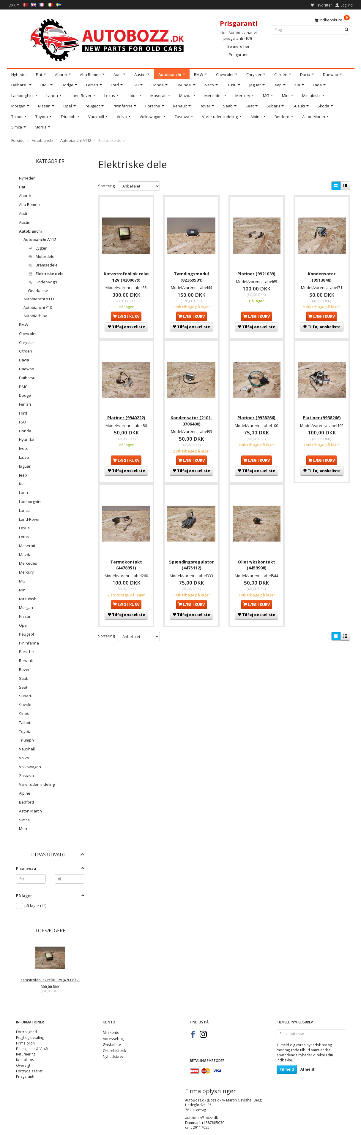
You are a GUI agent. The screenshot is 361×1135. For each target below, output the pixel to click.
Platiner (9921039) (256, 272)
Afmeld (307, 1069)
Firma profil (26, 1043)
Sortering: (107, 185)
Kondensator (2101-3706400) (191, 418)
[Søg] (347, 30)
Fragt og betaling (30, 1037)
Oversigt (23, 1065)
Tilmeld (287, 1069)
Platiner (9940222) (126, 415)
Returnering (25, 1054)
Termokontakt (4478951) (126, 561)
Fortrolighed (26, 1031)
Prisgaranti (238, 54)
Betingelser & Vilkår (32, 1048)
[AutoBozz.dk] (108, 39)
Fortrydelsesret (29, 1071)
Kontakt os (25, 1059)
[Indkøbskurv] (332, 19)
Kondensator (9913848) (321, 275)
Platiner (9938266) (256, 415)
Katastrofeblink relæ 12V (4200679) (50, 979)
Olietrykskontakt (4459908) (256, 561)
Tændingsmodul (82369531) (191, 275)
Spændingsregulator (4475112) (191, 561)
